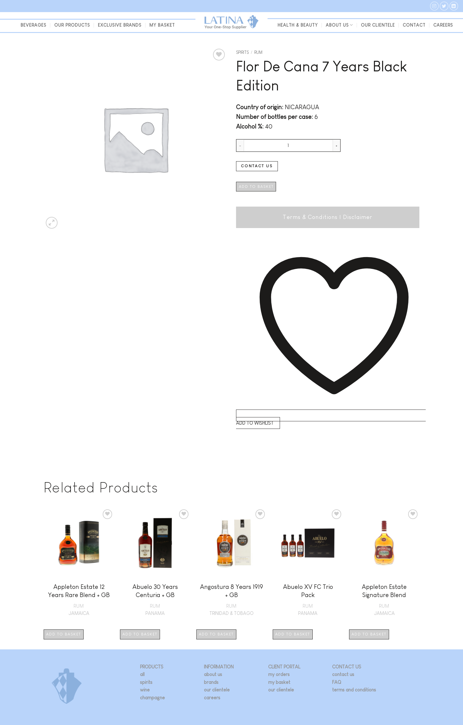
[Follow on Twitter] (444, 6)
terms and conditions (354, 689)
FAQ (336, 682)
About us (339, 25)
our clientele (378, 25)
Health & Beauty (298, 25)
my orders (279, 674)
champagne (152, 697)
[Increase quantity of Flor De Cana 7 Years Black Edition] (336, 145)
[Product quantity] (288, 145)
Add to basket (256, 186)
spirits (146, 682)
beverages (33, 25)
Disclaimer (358, 217)
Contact (414, 25)
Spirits (242, 52)
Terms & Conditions (310, 217)
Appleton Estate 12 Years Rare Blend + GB (79, 590)
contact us (343, 674)
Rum (258, 52)
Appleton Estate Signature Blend (384, 590)
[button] (52, 223)
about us (213, 674)
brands (211, 682)
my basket (162, 25)
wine (145, 689)
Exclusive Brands (120, 25)
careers (212, 697)
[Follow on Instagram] (434, 6)
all (142, 674)
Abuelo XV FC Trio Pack (308, 590)
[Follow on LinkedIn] (453, 6)
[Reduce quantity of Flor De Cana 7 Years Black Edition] (240, 145)
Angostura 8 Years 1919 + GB (231, 590)
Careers (443, 25)
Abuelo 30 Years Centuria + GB (155, 590)
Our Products (72, 25)
